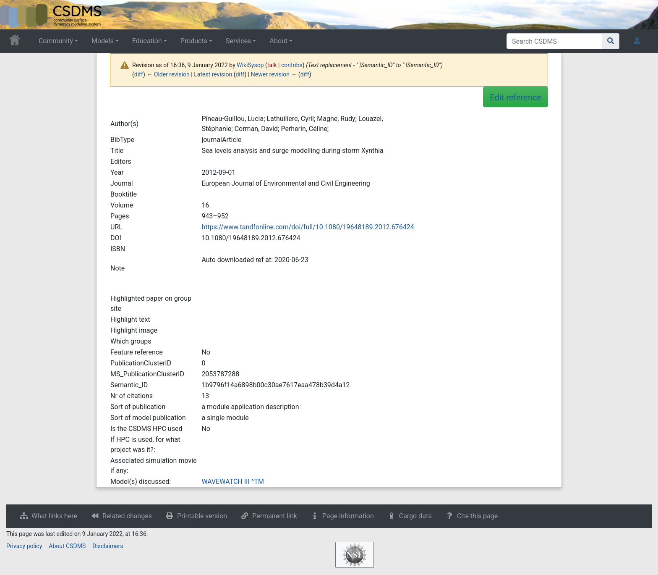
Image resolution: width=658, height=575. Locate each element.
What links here (54, 516)
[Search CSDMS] (555, 41)
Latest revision (213, 74)
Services (238, 41)
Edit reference (515, 97)
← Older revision (168, 74)
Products (193, 41)
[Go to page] (610, 41)
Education (147, 41)
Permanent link (274, 516)
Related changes (127, 516)
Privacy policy (24, 546)
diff (138, 74)
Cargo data (415, 516)
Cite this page (477, 516)
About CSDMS (67, 546)
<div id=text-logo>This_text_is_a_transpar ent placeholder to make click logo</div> (13, 14)
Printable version (202, 516)
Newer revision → (274, 74)
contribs (292, 65)
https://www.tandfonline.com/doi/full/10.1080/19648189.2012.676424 (307, 227)
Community (56, 41)
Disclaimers (107, 546)
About (278, 41)
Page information (348, 516)
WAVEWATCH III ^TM (232, 482)
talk (272, 65)
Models (102, 41)
